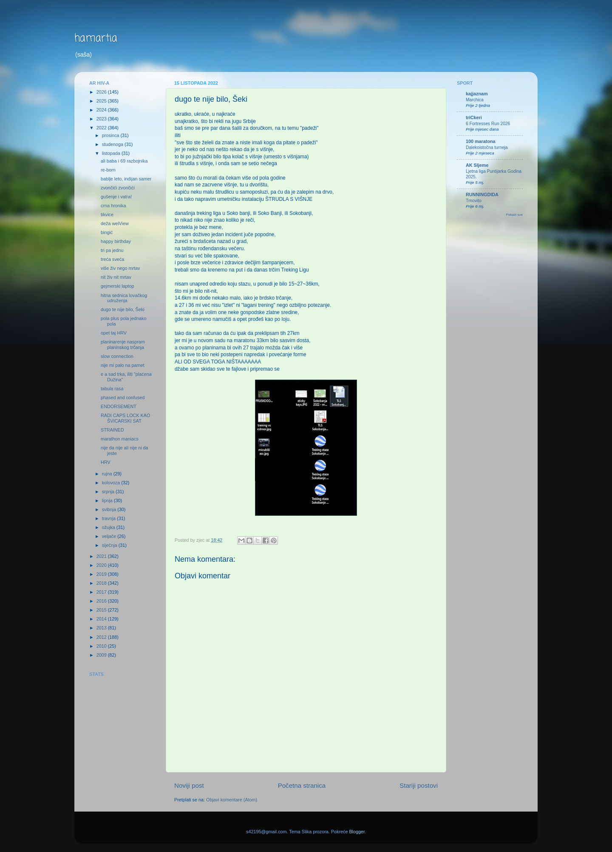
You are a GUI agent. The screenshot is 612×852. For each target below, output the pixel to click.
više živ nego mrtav (120, 268)
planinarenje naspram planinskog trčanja (123, 344)
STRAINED (112, 429)
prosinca (111, 135)
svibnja (110, 509)
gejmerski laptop (117, 286)
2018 (102, 583)
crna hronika (113, 205)
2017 (102, 592)
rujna (107, 473)
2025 (102, 100)
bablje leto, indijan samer (126, 178)
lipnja (108, 500)
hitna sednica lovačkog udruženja (124, 298)
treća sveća (112, 259)
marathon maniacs (120, 438)
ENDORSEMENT (118, 406)
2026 (102, 91)
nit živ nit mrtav (116, 277)
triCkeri (474, 117)
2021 (102, 556)
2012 (102, 637)
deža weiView (115, 223)
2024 (102, 109)
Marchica (475, 99)
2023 (102, 118)
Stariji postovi (419, 785)
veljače (110, 536)
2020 (102, 565)
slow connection (117, 356)
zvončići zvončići (118, 187)
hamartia (95, 38)
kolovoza (112, 482)
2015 (102, 609)
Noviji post (189, 785)
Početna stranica (302, 785)
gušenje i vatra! (116, 196)
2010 (102, 646)
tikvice (107, 214)
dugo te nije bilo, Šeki (122, 309)
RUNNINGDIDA (482, 194)
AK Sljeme (477, 165)
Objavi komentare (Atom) (231, 799)
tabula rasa (112, 388)
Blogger (357, 831)
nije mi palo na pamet (122, 365)
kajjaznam (477, 93)
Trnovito (474, 200)
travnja (109, 518)
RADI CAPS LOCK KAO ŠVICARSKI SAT (125, 418)
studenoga (113, 144)
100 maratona (481, 141)
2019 (102, 574)
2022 (102, 127)
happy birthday (116, 241)
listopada (112, 153)
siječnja (110, 545)
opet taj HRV (114, 332)
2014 (102, 618)
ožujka (109, 527)
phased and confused (122, 397)
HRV (105, 462)
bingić (107, 232)
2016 (102, 600)
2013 (102, 627)
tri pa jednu (112, 250)
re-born (108, 169)
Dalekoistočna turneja (487, 147)
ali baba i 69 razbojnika (124, 160)
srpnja (109, 491)
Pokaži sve (514, 215)
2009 (102, 655)
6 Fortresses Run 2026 (488, 123)
